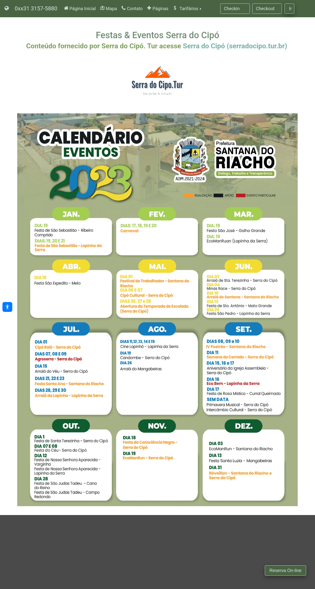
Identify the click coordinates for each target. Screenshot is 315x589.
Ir (290, 8)
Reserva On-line (285, 570)
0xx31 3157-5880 (36, 8)
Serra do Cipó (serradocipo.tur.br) (235, 46)
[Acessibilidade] (7, 307)
